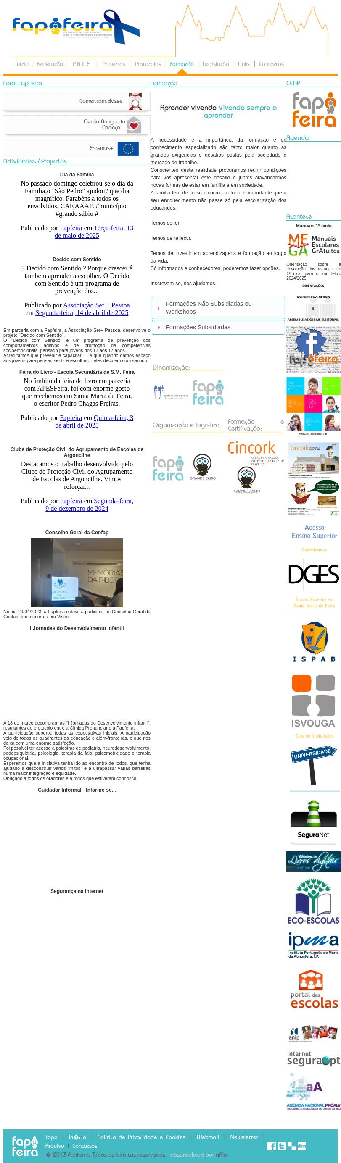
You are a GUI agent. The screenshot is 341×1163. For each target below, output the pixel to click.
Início (22, 64)
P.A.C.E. (82, 64)
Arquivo (54, 1146)
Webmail (208, 1137)
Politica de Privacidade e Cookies (141, 1137)
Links (244, 64)
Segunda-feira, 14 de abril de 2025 (81, 312)
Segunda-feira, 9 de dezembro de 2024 (89, 504)
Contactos (271, 64)
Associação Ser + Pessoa (96, 305)
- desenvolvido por (191, 1155)
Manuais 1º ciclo (314, 225)
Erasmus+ (101, 148)
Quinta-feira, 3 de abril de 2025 (94, 421)
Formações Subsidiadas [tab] (192, 327)
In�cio (77, 1137)
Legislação (216, 64)
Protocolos (148, 64)
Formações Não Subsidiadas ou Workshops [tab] (203, 307)
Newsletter (244, 1137)
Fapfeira (71, 227)
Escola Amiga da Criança (104, 125)
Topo (51, 1137)
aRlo (221, 1155)
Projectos (114, 64)
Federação (50, 64)
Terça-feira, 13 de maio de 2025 (94, 231)
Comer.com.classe (103, 101)
